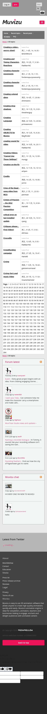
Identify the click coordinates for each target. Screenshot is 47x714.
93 (32, 300)
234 (16, 342)
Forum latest (12, 361)
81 (43, 297)
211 (12, 336)
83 (7, 300)
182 (27, 326)
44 (30, 290)
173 (34, 323)
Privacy (5, 592)
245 (16, 346)
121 (4, 310)
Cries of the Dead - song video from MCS (11, 191)
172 (30, 323)
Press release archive (11, 581)
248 (27, 346)
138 (27, 313)
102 (17, 303)
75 (27, 297)
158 (19, 320)
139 (30, 313)
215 (27, 336)
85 (12, 300)
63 (38, 294)
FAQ (14, 37)
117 (30, 307)
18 (4, 287)
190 (16, 329)
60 (30, 294)
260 (30, 349)
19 (7, 287)
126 (23, 310)
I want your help (12, 398)
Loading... (8, 545)
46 (35, 290)
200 (12, 333)
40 (20, 290)
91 (27, 300)
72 (20, 297)
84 (9, 300)
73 (22, 297)
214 (23, 336)
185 (38, 326)
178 (12, 326)
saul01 (20, 436)
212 (16, 336)
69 (12, 297)
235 (19, 342)
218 (38, 336)
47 (38, 290)
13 (32, 284)
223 (16, 339)
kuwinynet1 (21, 376)
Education (7, 569)
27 (27, 287)
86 (15, 300)
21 (12, 287)
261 (34, 349)
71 (17, 297)
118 (34, 307)
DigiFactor (17, 420)
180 (19, 326)
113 (16, 307)
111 (8, 307)
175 (42, 323)
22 (15, 287)
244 (12, 346)
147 (19, 316)
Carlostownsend (20, 511)
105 (27, 303)
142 (42, 313)
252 (42, 346)
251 (38, 346)
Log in (6, 4)
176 (4, 326)
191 (19, 329)
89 (22, 300)
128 (30, 310)
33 (43, 287)
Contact (6, 566)
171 (27, 323)
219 (42, 336)
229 (38, 339)
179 (16, 326)
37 (12, 290)
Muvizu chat (12, 477)
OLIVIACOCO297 (19, 491)
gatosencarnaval (28, 268)
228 (34, 339)
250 (34, 346)
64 (40, 294)
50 (4, 294)
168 (16, 323)
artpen (24, 171)
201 (16, 333)
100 (9, 303)
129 (34, 310)
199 (8, 333)
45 (32, 290)
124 (16, 310)
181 (23, 326)
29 (32, 287)
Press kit (6, 577)
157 (16, 320)
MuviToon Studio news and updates (20, 423)
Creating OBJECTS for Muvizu (9, 132)
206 (34, 333)
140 (34, 313)
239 (34, 342)
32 (40, 287)
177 (8, 326)
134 (12, 313)
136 (19, 313)
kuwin (8, 379)
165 (4, 323)
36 (9, 290)
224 (19, 339)
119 (38, 307)
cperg (24, 221)
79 (38, 297)
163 (38, 320)
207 (38, 333)
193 (27, 329)
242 (4, 346)
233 (12, 342)
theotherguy (27, 112)
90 (25, 300)
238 (30, 342)
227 (30, 339)
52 (9, 294)
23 (17, 287)
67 (7, 297)
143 (4, 316)
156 (12, 320)
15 (37, 284)
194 (30, 329)
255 (12, 349)
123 (12, 310)
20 (9, 287)
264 (4, 352)
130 (38, 310)
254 (8, 349)
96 (40, 300)
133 (8, 313)
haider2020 (18, 395)
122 (8, 310)
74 (25, 297)
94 (35, 300)
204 (27, 333)
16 (40, 284)
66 (4, 297)
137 (23, 313)
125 (19, 310)
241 (42, 342)
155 (8, 320)
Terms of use (8, 595)
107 (35, 303)
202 (19, 333)
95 (38, 300)
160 (27, 320)
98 (4, 303)
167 (12, 323)
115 (23, 307)
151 (34, 316)
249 (30, 346)
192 (23, 329)
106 (31, 303)
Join (15, 4)
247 (23, 346)
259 (27, 349)
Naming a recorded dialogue (17, 440)
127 (27, 310)
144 (8, 316)
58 (25, 294)
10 (24, 284)
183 (30, 326)
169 (19, 323)
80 (40, 297)
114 (19, 307)
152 (38, 316)
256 (16, 349)
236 (23, 342)
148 (23, 316)
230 (42, 339)
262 (38, 349)
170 (23, 323)
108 (38, 303)
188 (8, 329)
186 (42, 326)
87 (17, 300)
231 (4, 342)
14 (35, 284)
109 (42, 303)
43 (27, 290)
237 (27, 342)
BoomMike (21, 458)
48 (40, 290)
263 (42, 349)
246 (19, 346)
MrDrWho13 (27, 54)
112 (12, 307)
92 (30, 300)
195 (34, 329)
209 (4, 336)
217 (34, 336)
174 (38, 323)
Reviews (6, 584)
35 (7, 290)
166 (8, 323)
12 (30, 284)
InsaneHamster (28, 280)
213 (19, 336)
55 (17, 294)
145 (12, 316)
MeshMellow (8, 563)
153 (42, 316)
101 (13, 303)
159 (23, 320)
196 (38, 329)
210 (8, 336)
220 (4, 339)
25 (22, 287)
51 (7, 294)
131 (42, 310)
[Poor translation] (9, 669)
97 (43, 300)
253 (4, 349)
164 (42, 320)
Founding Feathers (13, 461)
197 (42, 329)
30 (35, 287)
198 (4, 333)
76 (30, 297)
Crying (6, 262)
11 (27, 284)
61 (32, 294)
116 (27, 307)
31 (38, 287)
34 (4, 290)
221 (8, 339)
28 (30, 287)
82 (4, 300)
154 (4, 320)
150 (30, 316)
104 (24, 303)
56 (20, 294)
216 (30, 336)
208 (42, 333)
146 (16, 316)
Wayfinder (26, 136)
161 (30, 320)
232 (8, 342)
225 (23, 339)
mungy (24, 159)
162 (34, 320)
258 (23, 349)
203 (23, 333)
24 (20, 287)
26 (25, 287)
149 (27, 316)
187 (4, 329)
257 (19, 349)
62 (35, 294)
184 (34, 326)
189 (12, 329)
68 (9, 297)
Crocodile (8, 238)
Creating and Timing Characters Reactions (11, 62)
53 (12, 294)
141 (38, 313)
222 (12, 339)
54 (15, 294)
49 (43, 290)
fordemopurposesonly (31, 77)
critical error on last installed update (10, 218)
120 (42, 307)
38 (15, 290)
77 (32, 297)
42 (25, 290)
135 (16, 313)
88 (20, 300)
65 (43, 294)
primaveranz (27, 124)
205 (30, 333)
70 (15, 297)
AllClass (25, 233)
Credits (7, 176)
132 (4, 313)
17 (43, 284)
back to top (23, 642)
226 (27, 339)
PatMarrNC (26, 65)
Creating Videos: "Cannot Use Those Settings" (11, 156)
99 (7, 303)
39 (17, 290)
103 (20, 303)
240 (38, 342)
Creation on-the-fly (12, 165)
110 (4, 307)
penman (25, 194)
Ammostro (26, 101)
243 (8, 346)
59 (27, 294)
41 (22, 290)
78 (35, 297)
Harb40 (25, 206)
